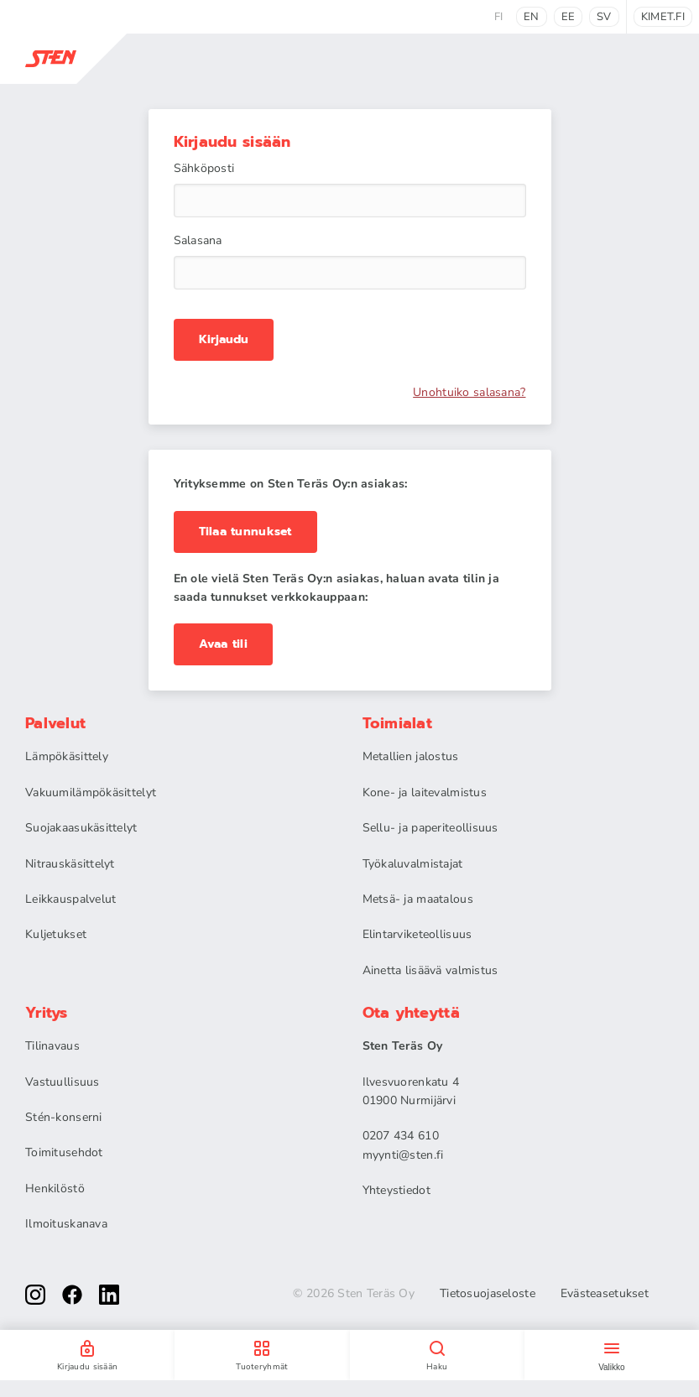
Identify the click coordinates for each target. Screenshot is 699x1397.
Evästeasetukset (605, 1294)
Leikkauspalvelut (70, 899)
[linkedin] (109, 1295)
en (532, 16)
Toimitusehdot (64, 1152)
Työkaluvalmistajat (413, 864)
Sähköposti (204, 168)
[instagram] (35, 1295)
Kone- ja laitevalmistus (425, 792)
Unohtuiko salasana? (469, 392)
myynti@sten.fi (403, 1155)
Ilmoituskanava (66, 1224)
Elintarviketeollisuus (417, 934)
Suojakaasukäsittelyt (81, 828)
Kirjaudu (223, 339)
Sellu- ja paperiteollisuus (430, 828)
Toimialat (398, 723)
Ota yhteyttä (411, 1012)
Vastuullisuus (62, 1082)
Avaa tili (223, 644)
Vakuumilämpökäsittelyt (90, 792)
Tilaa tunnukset (245, 531)
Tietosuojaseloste (487, 1294)
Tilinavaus (52, 1046)
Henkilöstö (55, 1188)
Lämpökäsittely (66, 756)
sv (604, 16)
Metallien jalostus (411, 756)
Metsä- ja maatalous (418, 899)
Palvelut (55, 723)
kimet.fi (663, 16)
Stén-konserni (63, 1117)
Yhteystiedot (396, 1190)
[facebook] (72, 1295)
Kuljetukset (55, 934)
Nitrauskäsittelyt (70, 864)
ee (568, 16)
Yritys (46, 1012)
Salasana (198, 241)
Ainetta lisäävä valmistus (430, 970)
